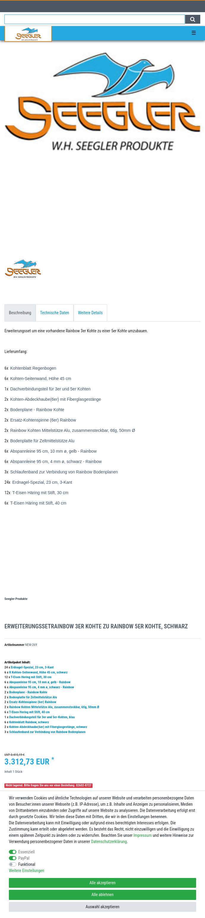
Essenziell (26, 852)
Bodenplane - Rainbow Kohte (28, 692)
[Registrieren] (53, 6)
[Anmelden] (17, 6)
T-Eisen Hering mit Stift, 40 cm (29, 712)
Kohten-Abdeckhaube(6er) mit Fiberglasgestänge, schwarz (48, 727)
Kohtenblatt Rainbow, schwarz (29, 722)
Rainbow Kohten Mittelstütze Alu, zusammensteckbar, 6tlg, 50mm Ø (54, 707)
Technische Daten (54, 312)
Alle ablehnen (102, 894)
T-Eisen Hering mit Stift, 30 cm (31, 677)
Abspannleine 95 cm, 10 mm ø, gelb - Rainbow (40, 682)
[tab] (20, 313)
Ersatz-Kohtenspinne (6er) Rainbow (32, 702)
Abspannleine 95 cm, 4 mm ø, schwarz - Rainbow (41, 687)
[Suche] (193, 19)
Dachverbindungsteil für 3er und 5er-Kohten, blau (42, 717)
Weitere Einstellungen (26, 870)
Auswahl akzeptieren (102, 906)
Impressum (143, 835)
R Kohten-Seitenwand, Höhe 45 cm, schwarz (38, 672)
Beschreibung (20, 312)
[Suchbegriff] (94, 19)
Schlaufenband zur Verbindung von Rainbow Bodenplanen (47, 732)
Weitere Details (90, 312)
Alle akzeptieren (102, 882)
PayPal (24, 858)
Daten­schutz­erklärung (109, 841)
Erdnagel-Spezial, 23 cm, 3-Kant (32, 667)
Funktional (27, 864)
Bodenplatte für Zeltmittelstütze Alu (33, 697)
